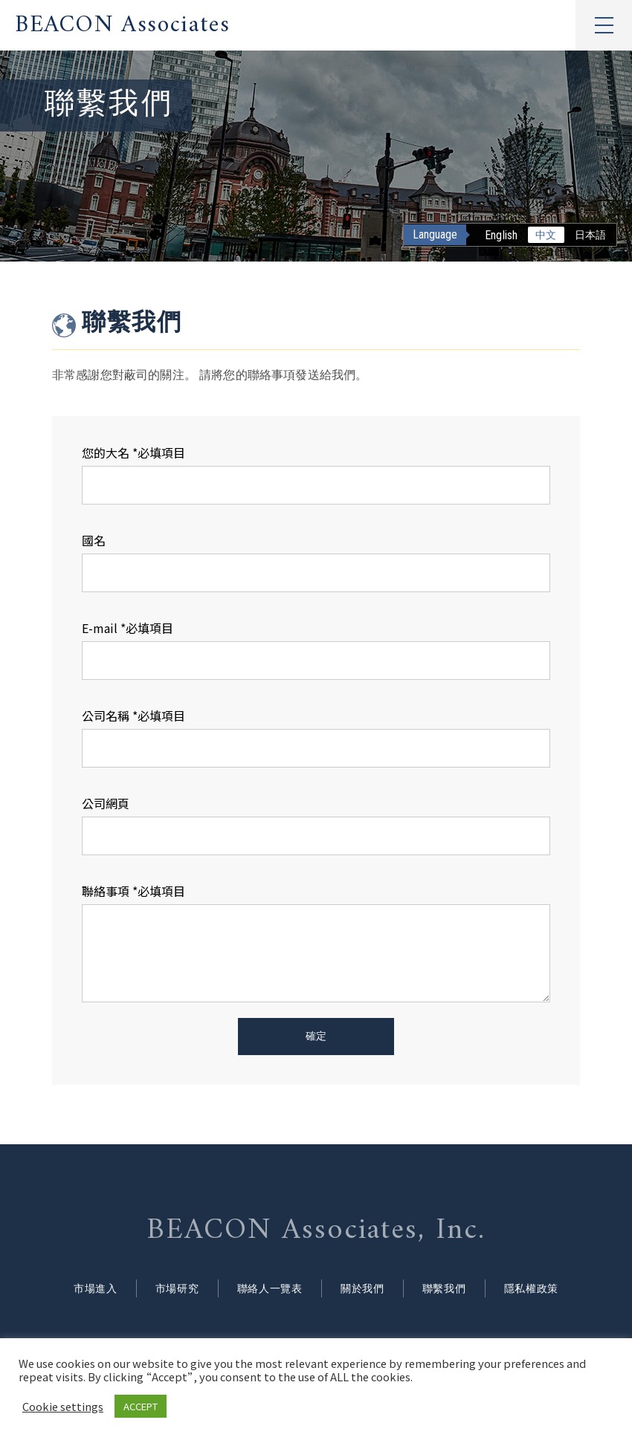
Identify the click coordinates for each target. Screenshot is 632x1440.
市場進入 (78, 1289)
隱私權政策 (548, 1289)
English (501, 235)
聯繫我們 (454, 1289)
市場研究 (165, 1289)
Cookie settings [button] (62, 1406)
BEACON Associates (122, 25)
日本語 (590, 235)
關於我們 (366, 1289)
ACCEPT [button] (140, 1406)
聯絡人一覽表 (265, 1289)
